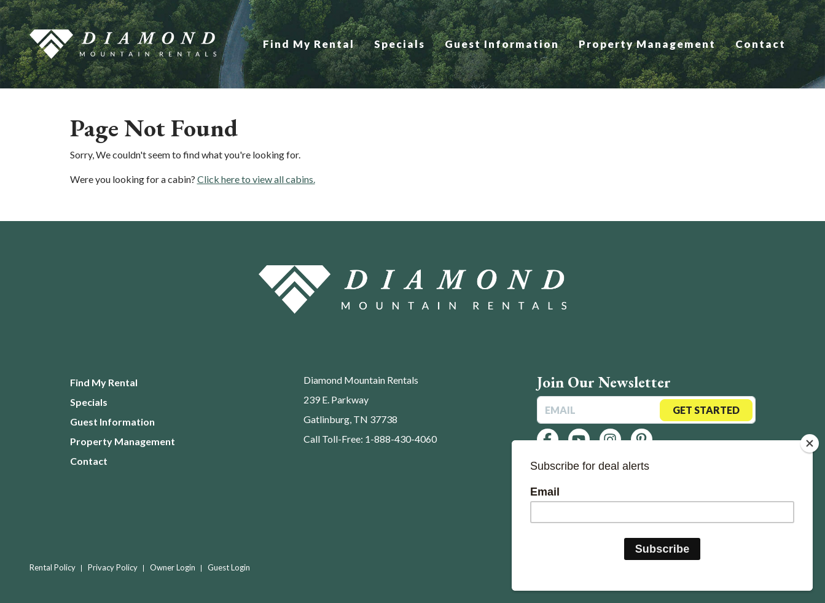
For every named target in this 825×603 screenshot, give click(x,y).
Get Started (706, 410)
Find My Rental (308, 43)
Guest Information (502, 43)
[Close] (809, 443)
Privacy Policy (113, 567)
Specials (399, 43)
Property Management (647, 43)
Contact (760, 43)
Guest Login (229, 567)
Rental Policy (52, 567)
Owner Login (172, 567)
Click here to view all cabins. (256, 179)
